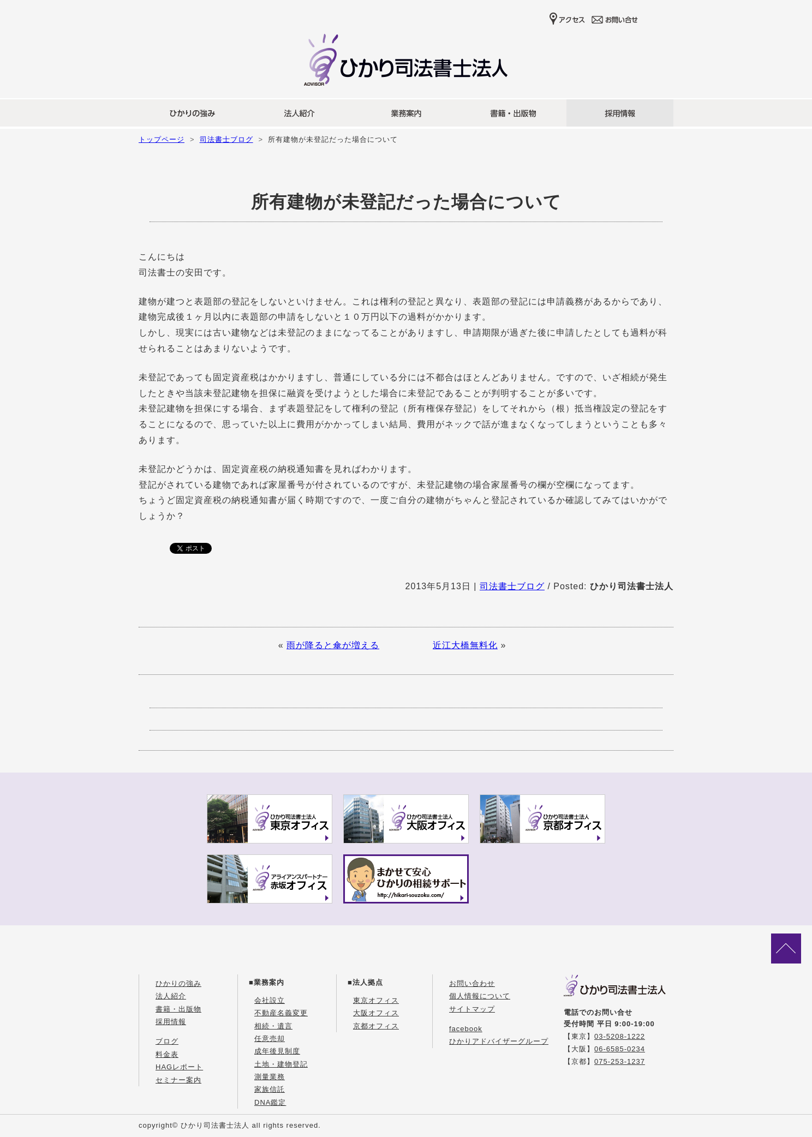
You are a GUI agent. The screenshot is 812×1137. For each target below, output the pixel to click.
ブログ (167, 1041)
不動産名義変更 (281, 1013)
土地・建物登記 (281, 1064)
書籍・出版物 (178, 1009)
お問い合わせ (472, 983)
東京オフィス (376, 1000)
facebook (465, 1029)
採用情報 (171, 1022)
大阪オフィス (376, 1013)
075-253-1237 (619, 1061)
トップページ (161, 139)
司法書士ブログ (226, 139)
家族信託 (269, 1089)
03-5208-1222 (619, 1036)
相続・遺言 (273, 1026)
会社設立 (269, 1000)
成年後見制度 (277, 1051)
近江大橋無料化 (465, 645)
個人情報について (479, 996)
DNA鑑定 (270, 1102)
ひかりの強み (178, 983)
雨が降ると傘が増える (332, 645)
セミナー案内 (178, 1080)
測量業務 (269, 1077)
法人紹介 (171, 996)
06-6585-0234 (619, 1049)
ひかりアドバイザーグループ (498, 1041)
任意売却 (269, 1038)
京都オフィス (376, 1026)
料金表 (167, 1054)
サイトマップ (472, 1009)
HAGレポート (179, 1067)
